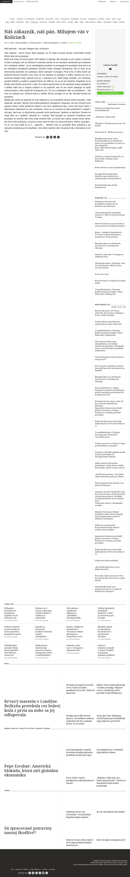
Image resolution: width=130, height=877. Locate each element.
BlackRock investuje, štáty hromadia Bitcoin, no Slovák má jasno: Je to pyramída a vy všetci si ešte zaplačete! (110, 142)
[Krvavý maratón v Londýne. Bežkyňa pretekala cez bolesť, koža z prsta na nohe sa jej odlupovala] (33, 682)
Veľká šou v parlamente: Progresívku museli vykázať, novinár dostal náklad (107, 527)
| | (32, 2)
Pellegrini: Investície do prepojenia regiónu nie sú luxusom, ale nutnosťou (106, 203)
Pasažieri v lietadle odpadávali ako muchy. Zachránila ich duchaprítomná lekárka (110, 454)
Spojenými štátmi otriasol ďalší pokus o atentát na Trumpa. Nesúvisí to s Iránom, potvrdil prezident (108, 411)
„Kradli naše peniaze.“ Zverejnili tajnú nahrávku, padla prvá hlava (109, 475)
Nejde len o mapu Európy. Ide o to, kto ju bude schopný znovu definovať (109, 158)
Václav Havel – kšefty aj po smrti (109, 132)
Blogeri (115, 22)
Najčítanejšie (112, 104)
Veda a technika (90, 22)
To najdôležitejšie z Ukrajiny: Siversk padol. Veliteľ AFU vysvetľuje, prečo (107, 434)
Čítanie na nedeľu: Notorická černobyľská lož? (107, 109)
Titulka (12, 19)
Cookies (44, 869)
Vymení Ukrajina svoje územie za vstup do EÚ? (109, 358)
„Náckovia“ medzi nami (105, 117)
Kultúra (83, 19)
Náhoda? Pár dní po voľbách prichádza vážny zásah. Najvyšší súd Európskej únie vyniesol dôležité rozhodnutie (109, 515)
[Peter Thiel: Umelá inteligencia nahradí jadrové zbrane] (80, 767)
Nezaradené (107, 22)
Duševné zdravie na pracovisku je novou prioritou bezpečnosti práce (110, 224)
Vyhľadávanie (101, 1)
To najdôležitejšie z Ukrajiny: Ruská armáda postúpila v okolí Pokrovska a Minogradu (108, 291)
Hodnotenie (122, 104)
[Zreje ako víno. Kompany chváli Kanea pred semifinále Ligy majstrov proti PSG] (111, 705)
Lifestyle (70, 22)
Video (114, 19)
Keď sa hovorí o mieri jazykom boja (110, 167)
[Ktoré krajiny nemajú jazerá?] (111, 829)
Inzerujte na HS (18, 1)
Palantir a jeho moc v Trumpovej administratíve (109, 255)
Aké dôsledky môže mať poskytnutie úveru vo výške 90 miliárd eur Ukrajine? (108, 589)
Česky (57, 19)
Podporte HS (6, 1)
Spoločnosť (20, 22)
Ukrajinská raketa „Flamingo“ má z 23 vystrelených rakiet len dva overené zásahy (110, 265)
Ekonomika (75, 19)
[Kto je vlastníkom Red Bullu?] (111, 801)
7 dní (124, 307)
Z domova (19, 19)
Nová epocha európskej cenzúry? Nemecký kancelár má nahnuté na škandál (109, 368)
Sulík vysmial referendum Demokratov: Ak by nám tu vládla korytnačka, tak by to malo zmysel (109, 465)
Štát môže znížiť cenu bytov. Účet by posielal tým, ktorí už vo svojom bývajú (110, 578)
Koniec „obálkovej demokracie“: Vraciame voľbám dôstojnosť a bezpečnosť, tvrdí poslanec (109, 234)
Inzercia (18, 869)
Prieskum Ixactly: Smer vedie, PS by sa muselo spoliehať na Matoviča (109, 403)
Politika (12, 22)
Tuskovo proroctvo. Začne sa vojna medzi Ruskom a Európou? (110, 444)
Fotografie (51, 22)
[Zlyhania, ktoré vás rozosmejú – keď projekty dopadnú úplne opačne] (80, 801)
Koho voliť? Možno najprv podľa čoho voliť (108, 149)
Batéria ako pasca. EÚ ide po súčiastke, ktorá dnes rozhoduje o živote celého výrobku (109, 312)
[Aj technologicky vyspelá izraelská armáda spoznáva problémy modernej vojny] (80, 739)
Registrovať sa (124, 1)
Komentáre (40, 19)
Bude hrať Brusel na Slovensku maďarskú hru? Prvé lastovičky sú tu (110, 423)
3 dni (119, 307)
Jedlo (58, 22)
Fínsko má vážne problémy (106, 560)
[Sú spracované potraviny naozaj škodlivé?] (33, 809)
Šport (108, 19)
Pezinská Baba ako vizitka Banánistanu (106, 186)
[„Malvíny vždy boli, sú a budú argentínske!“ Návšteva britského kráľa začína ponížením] (111, 767)
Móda (81, 22)
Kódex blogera (35, 869)
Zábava (99, 22)
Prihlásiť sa (113, 1)
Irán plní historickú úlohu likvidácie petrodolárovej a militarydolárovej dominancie (108, 176)
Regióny (101, 19)
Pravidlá (121, 22)
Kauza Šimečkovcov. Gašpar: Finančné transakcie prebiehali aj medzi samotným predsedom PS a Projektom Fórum (109, 391)
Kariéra (25, 869)
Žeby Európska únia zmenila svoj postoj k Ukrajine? (109, 484)
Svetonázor (65, 19)
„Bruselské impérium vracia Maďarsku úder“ (107, 568)
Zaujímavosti (92, 19)
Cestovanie (34, 22)
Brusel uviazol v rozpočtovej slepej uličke (110, 281)
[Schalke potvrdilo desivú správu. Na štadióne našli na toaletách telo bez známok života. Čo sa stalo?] (80, 705)
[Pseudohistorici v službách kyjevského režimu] (111, 739)
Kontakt (52, 869)
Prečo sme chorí (102, 274)
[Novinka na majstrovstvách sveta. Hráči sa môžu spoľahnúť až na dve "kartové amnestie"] (80, 674)
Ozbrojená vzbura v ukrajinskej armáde (109, 504)
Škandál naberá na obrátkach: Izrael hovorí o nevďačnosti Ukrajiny (108, 245)
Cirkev (27, 22)
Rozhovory (50, 19)
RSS (12, 869)
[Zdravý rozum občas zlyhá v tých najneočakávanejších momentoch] (80, 829)
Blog (119, 19)
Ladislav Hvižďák (74, 43)
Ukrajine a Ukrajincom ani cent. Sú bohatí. (110, 124)
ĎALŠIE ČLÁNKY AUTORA (110, 93)
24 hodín (114, 307)
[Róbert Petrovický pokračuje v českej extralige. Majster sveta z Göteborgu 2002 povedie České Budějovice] (111, 674)
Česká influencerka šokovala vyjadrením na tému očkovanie (108, 322)
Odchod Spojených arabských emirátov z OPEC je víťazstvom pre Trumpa (110, 214)
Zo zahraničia (30, 19)
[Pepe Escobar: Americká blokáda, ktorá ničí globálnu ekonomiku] (33, 746)
